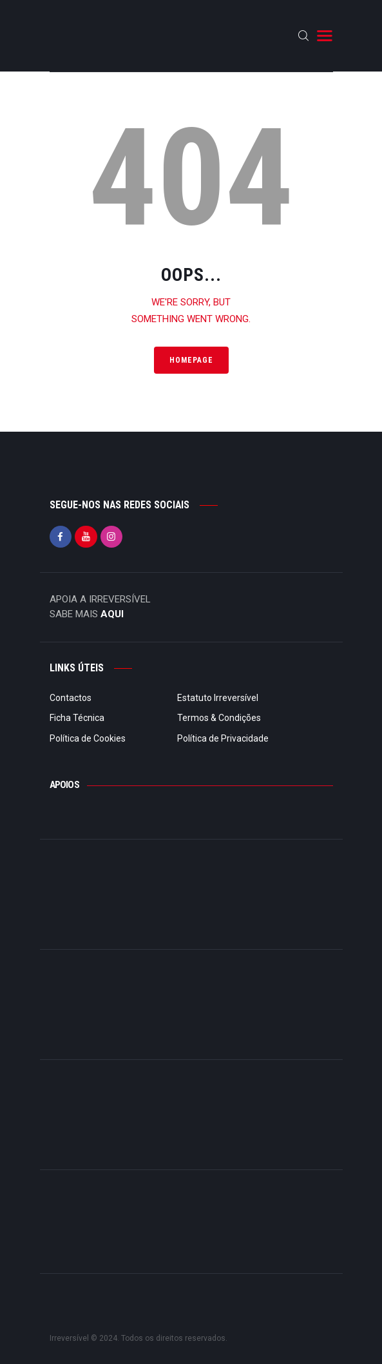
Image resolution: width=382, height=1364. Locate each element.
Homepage (191, 360)
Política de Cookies (88, 738)
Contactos (70, 698)
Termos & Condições (219, 718)
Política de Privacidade (223, 738)
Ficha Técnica (77, 718)
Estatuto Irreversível (217, 698)
